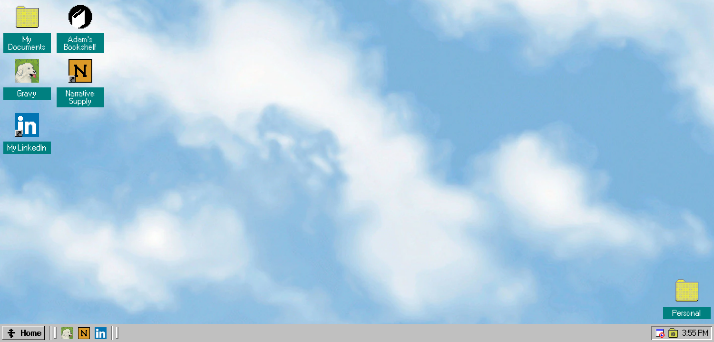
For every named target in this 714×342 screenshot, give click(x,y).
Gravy (27, 93)
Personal (687, 313)
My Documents (27, 43)
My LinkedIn (27, 147)
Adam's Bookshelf (80, 43)
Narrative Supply (81, 97)
